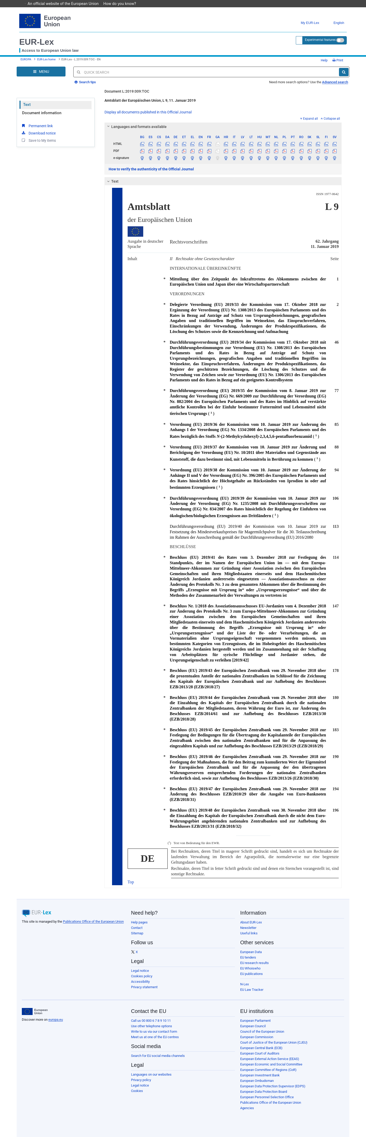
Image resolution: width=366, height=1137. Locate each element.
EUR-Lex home (46, 59)
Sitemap (137, 933)
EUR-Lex (36, 42)
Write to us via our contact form (154, 1031)
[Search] (344, 72)
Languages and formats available (136, 127)
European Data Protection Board (263, 1092)
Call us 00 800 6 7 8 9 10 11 (151, 1021)
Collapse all (330, 118)
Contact (136, 928)
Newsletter (248, 928)
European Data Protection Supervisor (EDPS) (272, 1086)
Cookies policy (141, 976)
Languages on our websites (151, 1074)
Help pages (139, 922)
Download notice (38, 133)
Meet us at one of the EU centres (155, 1037)
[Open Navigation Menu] (41, 71)
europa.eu (55, 1020)
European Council (253, 1026)
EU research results (254, 963)
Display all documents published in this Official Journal (148, 112)
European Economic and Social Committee (271, 1064)
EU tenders (248, 957)
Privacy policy (141, 1080)
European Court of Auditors (259, 1053)
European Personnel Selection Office (267, 1097)
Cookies (137, 1091)
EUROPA (26, 59)
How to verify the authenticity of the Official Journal (151, 169)
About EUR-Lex (251, 922)
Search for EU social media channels (158, 1056)
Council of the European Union (262, 1031)
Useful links (249, 933)
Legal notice (140, 971)
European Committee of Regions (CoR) (268, 1070)
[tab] (223, 127)
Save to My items (38, 140)
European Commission (256, 1037)
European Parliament (255, 1021)
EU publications (251, 974)
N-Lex (244, 984)
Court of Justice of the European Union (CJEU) (274, 1042)
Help (322, 60)
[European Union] (35, 1011)
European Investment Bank (260, 1075)
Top (131, 882)
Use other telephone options (151, 1026)
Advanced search (335, 82)
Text (27, 104)
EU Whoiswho (250, 968)
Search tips (85, 82)
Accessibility (140, 982)
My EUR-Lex (306, 23)
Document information (41, 113)
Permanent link (37, 125)
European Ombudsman (257, 1081)
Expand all (309, 118)
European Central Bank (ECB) (261, 1048)
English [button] (335, 23)
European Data (251, 952)
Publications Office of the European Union (93, 921)
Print (337, 60)
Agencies (247, 1108)
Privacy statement (144, 987)
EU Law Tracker (251, 990)
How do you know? (122, 3)
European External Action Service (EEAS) (269, 1059)
